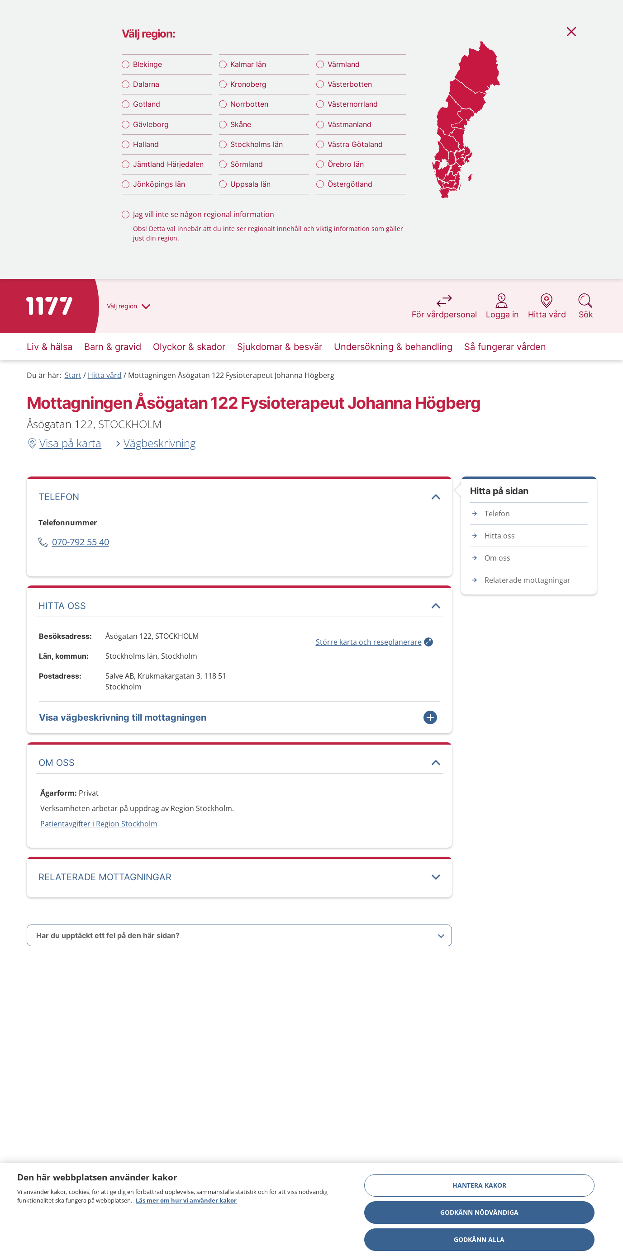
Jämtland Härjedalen (168, 164)
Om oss (497, 558)
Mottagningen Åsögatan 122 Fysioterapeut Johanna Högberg (231, 375)
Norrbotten (249, 104)
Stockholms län (256, 144)
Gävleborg (151, 124)
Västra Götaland (355, 144)
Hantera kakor (479, 1185)
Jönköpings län (159, 184)
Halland (146, 144)
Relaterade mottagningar (528, 580)
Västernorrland (353, 104)
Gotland (146, 104)
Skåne (240, 124)
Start (73, 375)
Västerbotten (350, 84)
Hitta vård (105, 375)
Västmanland (349, 124)
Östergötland (350, 184)
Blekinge (147, 64)
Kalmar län (248, 64)
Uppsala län (250, 184)
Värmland (344, 64)
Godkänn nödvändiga (479, 1212)
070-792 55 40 (80, 542)
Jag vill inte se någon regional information (203, 214)
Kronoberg (248, 84)
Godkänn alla (479, 1239)
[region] (311, 1211)
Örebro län (346, 164)
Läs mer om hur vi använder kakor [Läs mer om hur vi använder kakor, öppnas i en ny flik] (186, 1200)
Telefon (497, 514)
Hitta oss (500, 536)
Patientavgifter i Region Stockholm (98, 824)
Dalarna (146, 84)
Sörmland (246, 164)
